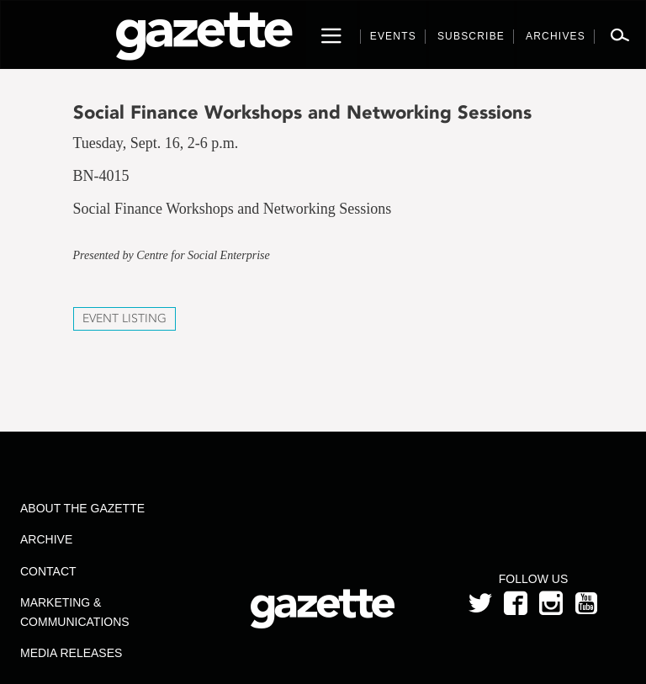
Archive (46, 539)
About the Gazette (82, 508)
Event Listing (124, 318)
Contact (48, 571)
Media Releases (71, 653)
